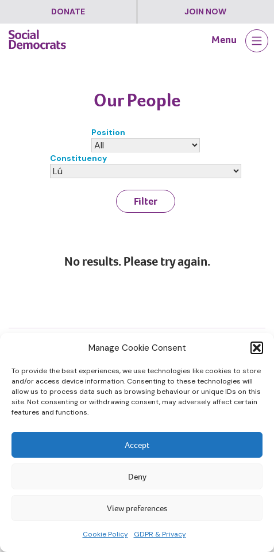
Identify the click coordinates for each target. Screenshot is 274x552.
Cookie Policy (105, 534)
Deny (137, 476)
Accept (137, 445)
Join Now (205, 11)
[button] (257, 348)
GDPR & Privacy (160, 534)
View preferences (137, 508)
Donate (68, 11)
